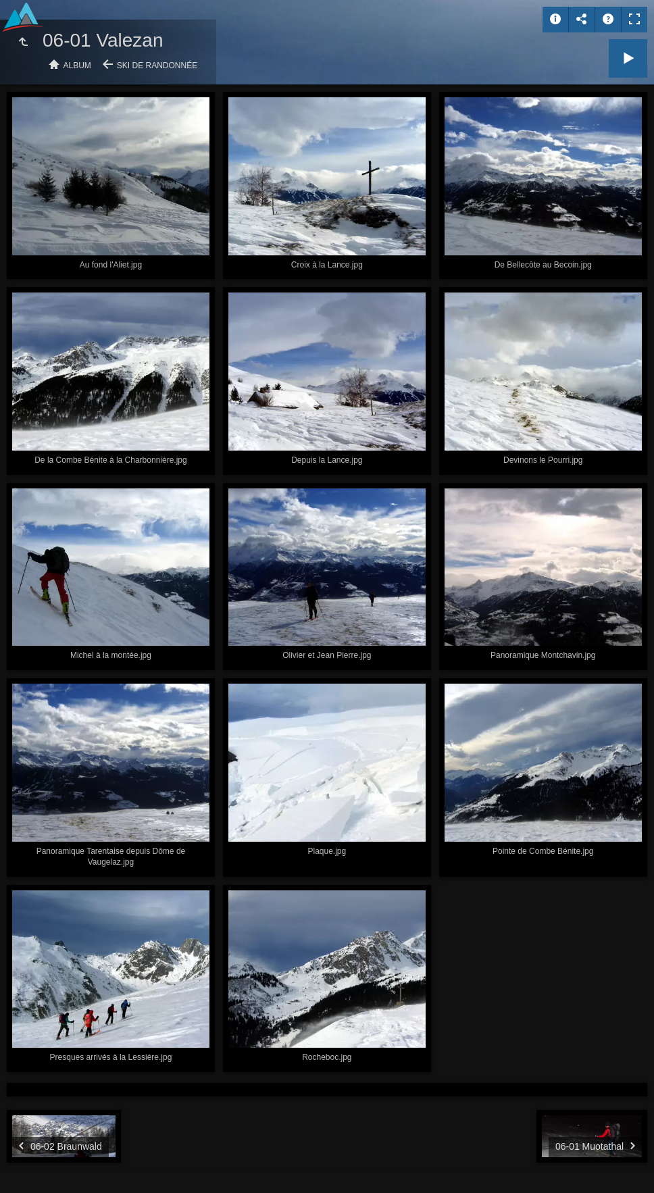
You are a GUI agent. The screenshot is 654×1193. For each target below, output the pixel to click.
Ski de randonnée (157, 65)
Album (77, 65)
